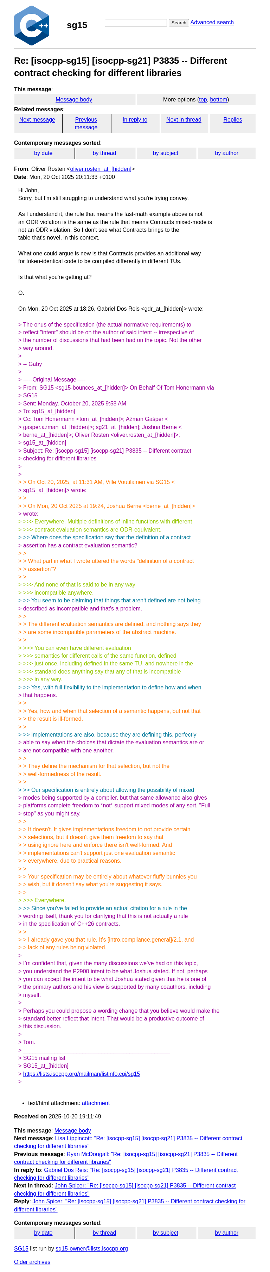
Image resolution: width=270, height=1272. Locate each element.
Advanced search (212, 22)
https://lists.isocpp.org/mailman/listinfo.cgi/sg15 (81, 1074)
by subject (165, 153)
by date (43, 153)
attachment (96, 1103)
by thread (104, 153)
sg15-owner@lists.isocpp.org (92, 1249)
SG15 (21, 1249)
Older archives (32, 1262)
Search (179, 22)
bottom (218, 100)
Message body (74, 100)
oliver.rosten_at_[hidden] (100, 169)
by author (226, 153)
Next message (37, 120)
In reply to (135, 120)
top (203, 100)
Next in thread (183, 120)
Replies (232, 120)
